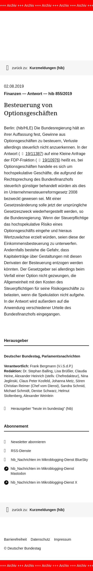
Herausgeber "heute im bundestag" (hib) (42, 409)
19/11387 (31, 154)
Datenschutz (40, 539)
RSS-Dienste (21, 451)
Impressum (62, 539)
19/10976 (48, 160)
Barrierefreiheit (15, 539)
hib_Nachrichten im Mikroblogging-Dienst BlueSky (49, 460)
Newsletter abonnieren (28, 442)
